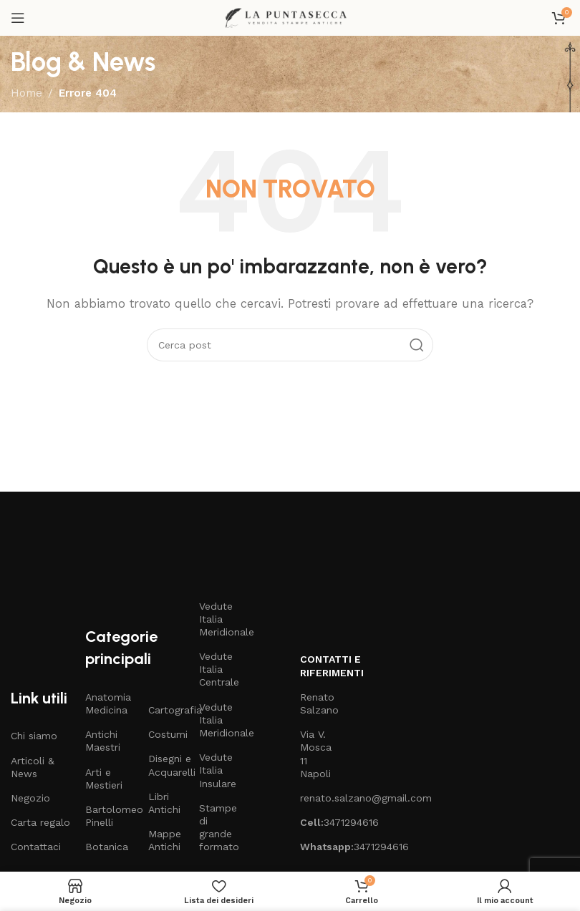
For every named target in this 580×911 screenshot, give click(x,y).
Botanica (106, 846)
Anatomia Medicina (108, 703)
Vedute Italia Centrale (217, 669)
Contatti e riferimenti (318, 665)
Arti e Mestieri (103, 778)
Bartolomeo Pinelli (109, 816)
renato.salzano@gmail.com (318, 798)
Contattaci (36, 846)
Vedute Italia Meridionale (217, 619)
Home (26, 93)
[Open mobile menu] (18, 18)
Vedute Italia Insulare (217, 770)
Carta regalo (40, 822)
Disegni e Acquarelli (166, 765)
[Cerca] (290, 344)
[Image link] (134, 545)
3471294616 (318, 822)
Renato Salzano (318, 703)
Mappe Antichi (164, 840)
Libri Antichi (164, 803)
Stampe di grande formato (217, 827)
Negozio (30, 798)
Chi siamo (34, 735)
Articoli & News (32, 767)
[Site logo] (290, 17)
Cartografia (166, 710)
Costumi (166, 734)
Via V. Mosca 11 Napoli (316, 754)
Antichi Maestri (102, 741)
